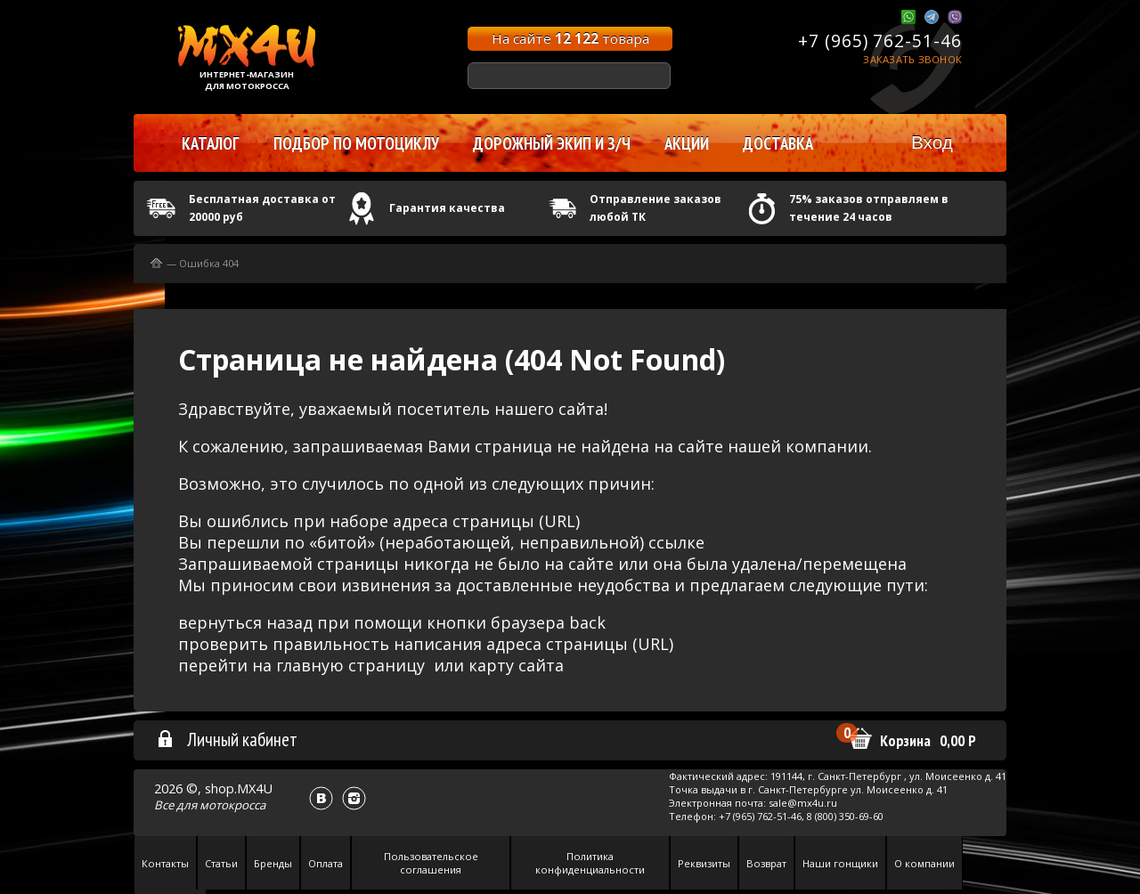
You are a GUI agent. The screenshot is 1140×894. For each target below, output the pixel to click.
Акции (686, 143)
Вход (932, 142)
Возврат (766, 863)
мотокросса (232, 805)
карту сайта (516, 665)
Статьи (221, 863)
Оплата (325, 863)
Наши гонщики (840, 863)
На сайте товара (570, 38)
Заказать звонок (912, 59)
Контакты (165, 863)
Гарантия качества (447, 207)
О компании (924, 863)
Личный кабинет (226, 739)
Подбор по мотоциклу (356, 143)
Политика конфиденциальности (590, 862)
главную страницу (350, 665)
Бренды (273, 863)
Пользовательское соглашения (431, 862)
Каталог (211, 143)
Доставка (778, 143)
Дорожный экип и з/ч (552, 143)
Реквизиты (704, 863)
